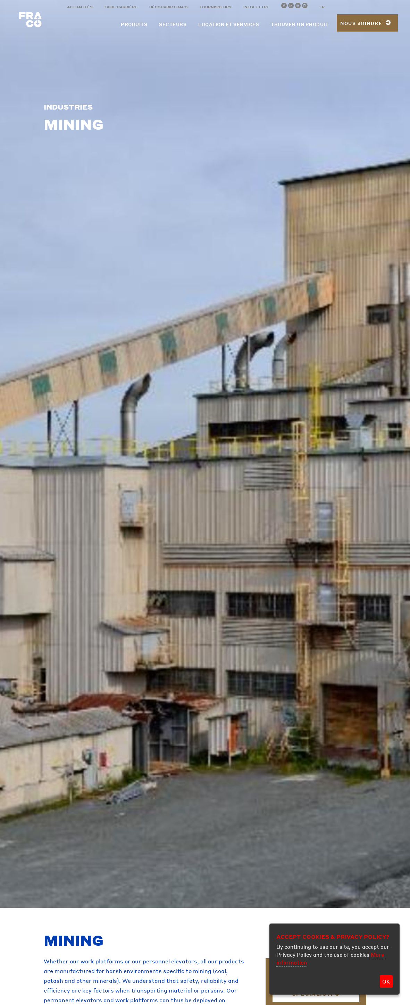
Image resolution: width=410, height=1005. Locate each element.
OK (386, 981)
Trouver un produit (299, 24)
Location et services (228, 24)
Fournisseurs (216, 7)
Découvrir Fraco (168, 7)
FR (322, 7)
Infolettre (256, 7)
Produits (134, 24)
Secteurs (172, 24)
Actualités (80, 7)
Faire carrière (120, 7)
